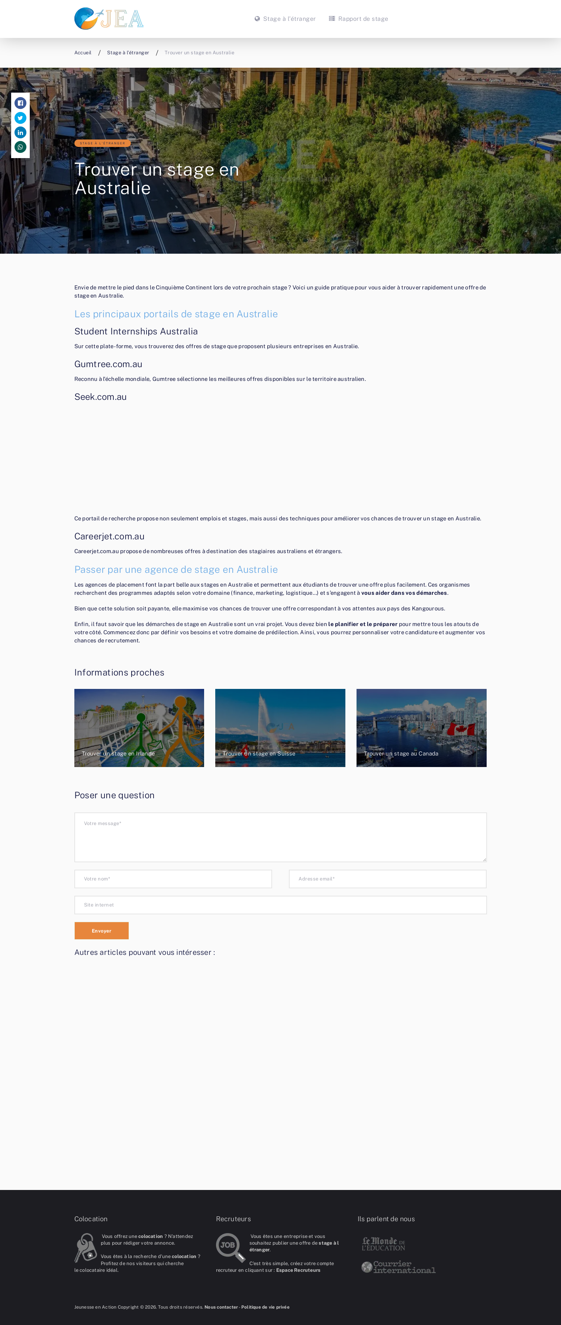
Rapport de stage (358, 18)
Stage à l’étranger (285, 18)
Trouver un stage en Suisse (259, 753)
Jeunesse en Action (95, 1306)
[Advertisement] (280, 459)
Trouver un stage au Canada (401, 753)
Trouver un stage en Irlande (118, 753)
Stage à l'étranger (102, 143)
